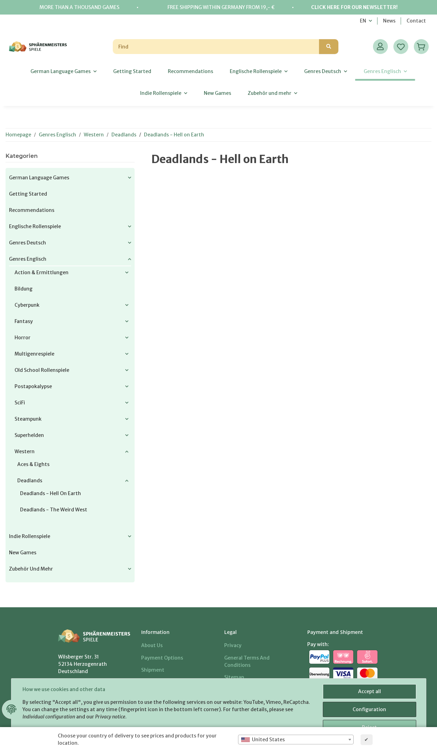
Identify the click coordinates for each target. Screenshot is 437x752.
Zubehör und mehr (31, 569)
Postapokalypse (33, 386)
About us (152, 645)
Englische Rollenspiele (35, 226)
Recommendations (31, 210)
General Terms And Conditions (247, 661)
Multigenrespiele (34, 354)
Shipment (152, 670)
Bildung (24, 289)
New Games (22, 552)
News (389, 21)
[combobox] (296, 739)
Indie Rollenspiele (29, 536)
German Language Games (39, 177)
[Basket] (421, 46)
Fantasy (24, 321)
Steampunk (28, 419)
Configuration (369, 709)
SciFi (20, 403)
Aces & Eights (33, 464)
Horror (22, 337)
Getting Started (28, 194)
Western (25, 451)
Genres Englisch (27, 259)
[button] (380, 46)
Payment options (162, 658)
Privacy (233, 645)
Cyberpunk (27, 305)
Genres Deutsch (27, 243)
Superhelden (29, 435)
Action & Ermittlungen (42, 272)
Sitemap (234, 677)
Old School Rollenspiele (42, 370)
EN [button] (363, 21)
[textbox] (295, 739)
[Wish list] (401, 46)
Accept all (369, 691)
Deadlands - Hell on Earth (50, 493)
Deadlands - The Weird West (53, 510)
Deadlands (29, 480)
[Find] (216, 46)
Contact (416, 21)
